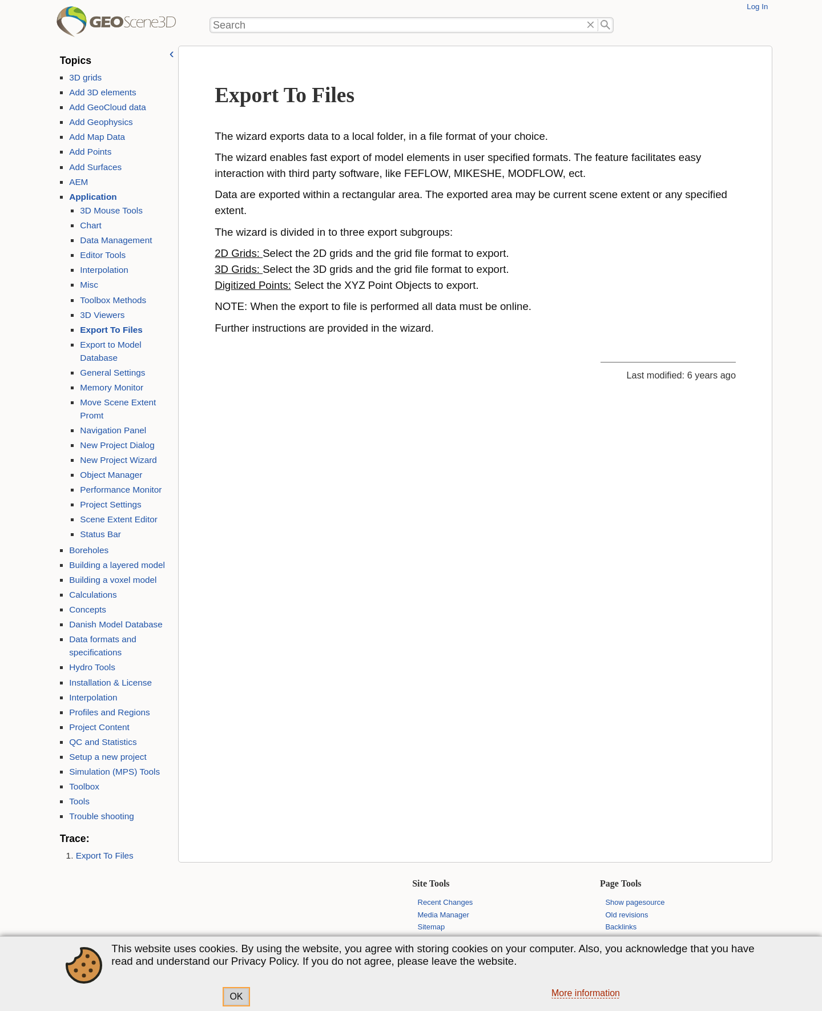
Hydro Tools (92, 667)
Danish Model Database (116, 624)
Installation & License (110, 682)
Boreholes (88, 550)
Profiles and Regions (109, 712)
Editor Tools (103, 255)
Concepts (87, 609)
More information (585, 993)
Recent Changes (445, 902)
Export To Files (111, 330)
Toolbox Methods (113, 300)
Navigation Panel (113, 430)
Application (92, 197)
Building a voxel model (112, 580)
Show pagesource (634, 902)
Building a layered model (117, 565)
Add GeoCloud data (107, 107)
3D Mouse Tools (111, 210)
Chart (90, 225)
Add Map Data (97, 137)
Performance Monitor (121, 489)
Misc (89, 284)
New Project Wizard (118, 460)
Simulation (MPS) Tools (114, 771)
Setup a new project (107, 757)
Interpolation (104, 270)
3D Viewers (102, 315)
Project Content (99, 727)
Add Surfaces (95, 167)
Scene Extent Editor (118, 519)
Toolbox (84, 786)
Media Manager (443, 915)
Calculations (93, 594)
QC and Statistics (102, 742)
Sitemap (431, 927)
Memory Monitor (111, 387)
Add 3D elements (102, 92)
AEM (78, 182)
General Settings (112, 372)
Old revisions (626, 915)
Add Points (90, 151)
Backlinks (620, 927)
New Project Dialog (117, 445)
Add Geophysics (101, 122)
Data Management (116, 240)
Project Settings (110, 504)
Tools (79, 801)
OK (236, 996)
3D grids (85, 77)
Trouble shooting (101, 816)
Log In (757, 6)
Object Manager (111, 475)
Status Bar (100, 534)
